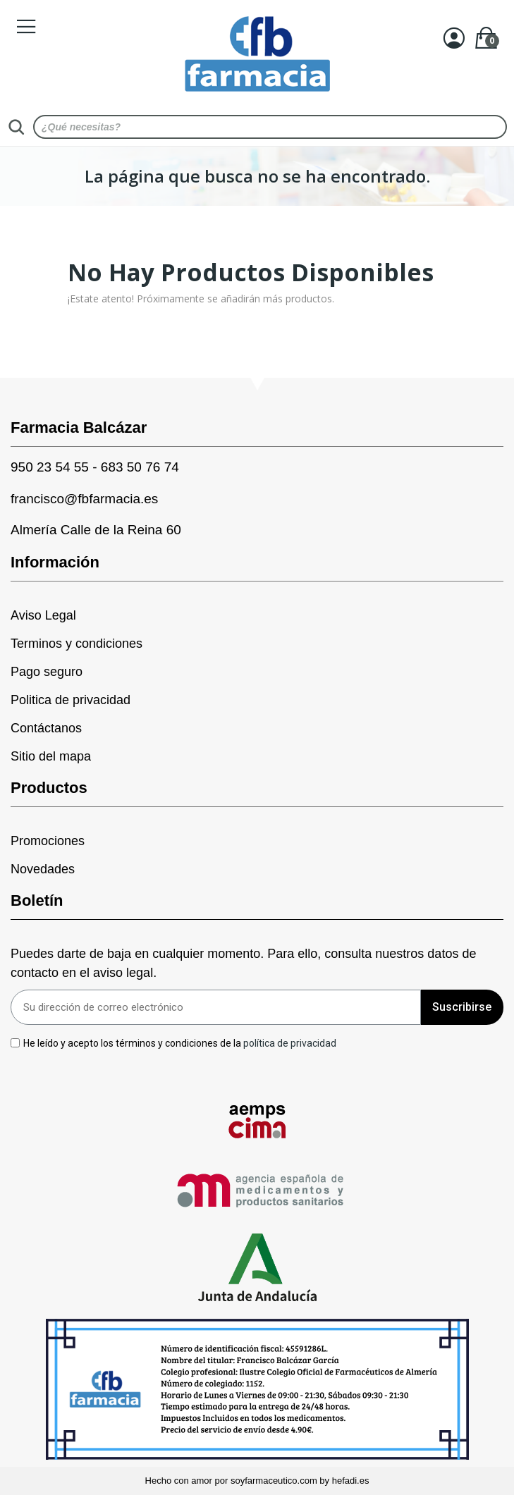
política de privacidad (289, 1042)
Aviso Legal (43, 615)
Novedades (43, 869)
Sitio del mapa (51, 756)
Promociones (48, 841)
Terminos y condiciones (76, 643)
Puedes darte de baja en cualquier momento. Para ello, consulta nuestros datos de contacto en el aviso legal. (243, 963)
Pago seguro (46, 672)
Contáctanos (46, 728)
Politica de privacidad (70, 700)
